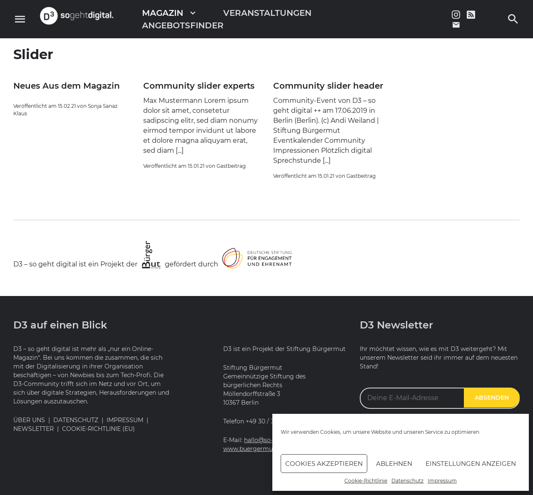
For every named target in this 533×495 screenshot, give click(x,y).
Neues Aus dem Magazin (66, 86)
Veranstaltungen (267, 13)
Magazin (162, 13)
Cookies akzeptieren (324, 464)
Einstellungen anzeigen (471, 464)
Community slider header (328, 86)
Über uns (29, 420)
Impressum (442, 481)
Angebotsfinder (183, 25)
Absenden (492, 397)
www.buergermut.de (253, 449)
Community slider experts (198, 86)
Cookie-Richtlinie (365, 481)
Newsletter (33, 429)
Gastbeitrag (231, 166)
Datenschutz (407, 481)
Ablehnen (394, 464)
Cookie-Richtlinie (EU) (98, 429)
